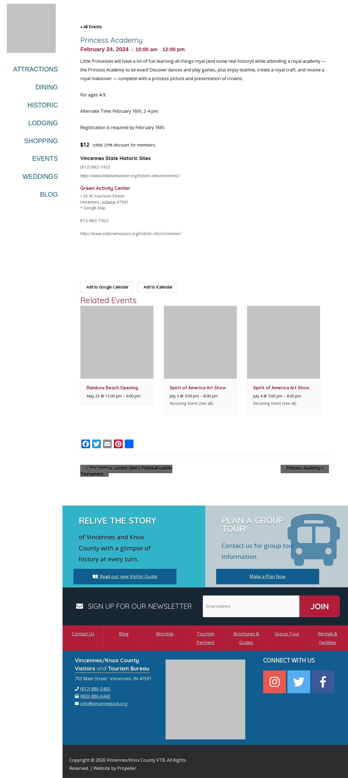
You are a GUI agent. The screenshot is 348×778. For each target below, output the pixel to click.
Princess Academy (310, 467)
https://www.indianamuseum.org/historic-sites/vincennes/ (134, 175)
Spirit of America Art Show (198, 387)
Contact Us (83, 628)
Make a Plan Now (268, 570)
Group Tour (287, 628)
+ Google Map (93, 208)
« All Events (91, 26)
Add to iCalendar (160, 287)
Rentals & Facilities (327, 632)
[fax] (92, 690)
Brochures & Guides (246, 632)
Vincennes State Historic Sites (120, 158)
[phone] (92, 683)
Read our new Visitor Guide (125, 570)
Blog (124, 628)
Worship (164, 628)
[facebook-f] (324, 675)
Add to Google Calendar (107, 287)
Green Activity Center (108, 187)
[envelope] (101, 698)
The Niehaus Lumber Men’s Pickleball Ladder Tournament (135, 467)
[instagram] (275, 675)
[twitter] (299, 675)
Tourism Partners (206, 632)
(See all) (206, 403)
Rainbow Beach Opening (112, 387)
